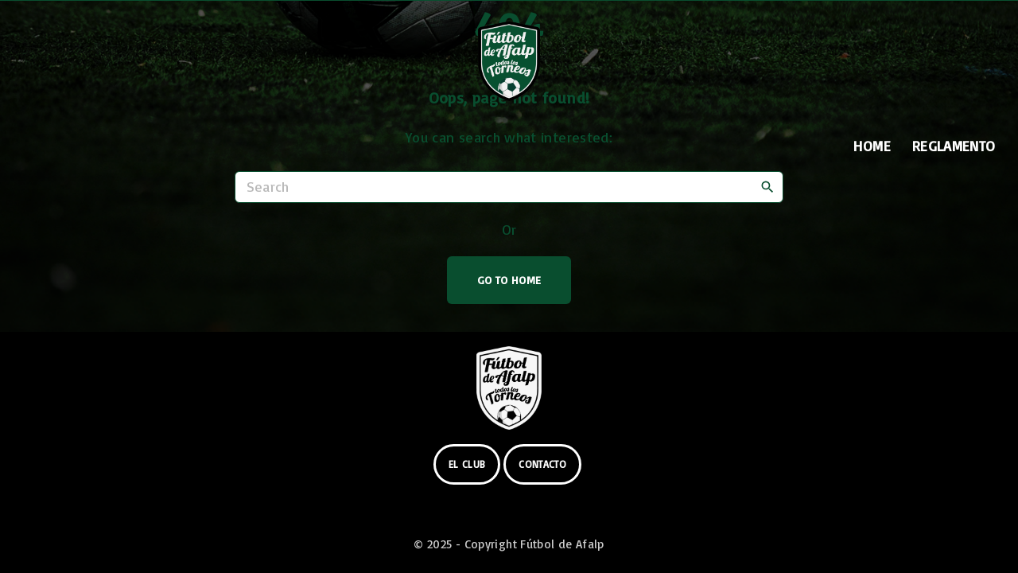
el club (467, 464)
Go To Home (509, 279)
